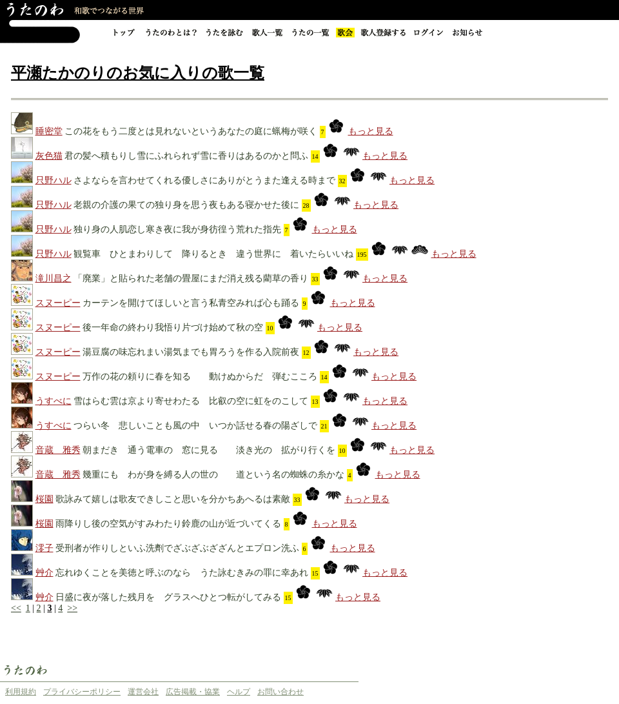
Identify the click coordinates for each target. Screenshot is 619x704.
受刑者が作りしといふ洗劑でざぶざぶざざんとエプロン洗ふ (177, 548)
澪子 (44, 548)
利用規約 (20, 691)
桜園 (44, 499)
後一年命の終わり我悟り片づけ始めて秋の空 (173, 327)
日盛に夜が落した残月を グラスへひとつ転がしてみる (168, 597)
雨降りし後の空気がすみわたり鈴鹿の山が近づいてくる (168, 523)
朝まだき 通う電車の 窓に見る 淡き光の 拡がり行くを (209, 450)
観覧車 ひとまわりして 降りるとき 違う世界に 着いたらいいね (215, 254)
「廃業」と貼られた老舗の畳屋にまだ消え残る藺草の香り (191, 278)
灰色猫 (49, 156)
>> (72, 608)
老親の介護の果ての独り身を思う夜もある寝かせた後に (186, 205)
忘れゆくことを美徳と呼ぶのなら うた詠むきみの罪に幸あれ (181, 573)
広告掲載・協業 (193, 691)
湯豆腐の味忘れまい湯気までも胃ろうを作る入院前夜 (191, 352)
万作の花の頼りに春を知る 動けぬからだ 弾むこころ (200, 376)
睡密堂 (49, 131)
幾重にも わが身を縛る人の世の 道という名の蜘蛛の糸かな (213, 474)
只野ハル (53, 180)
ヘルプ (238, 691)
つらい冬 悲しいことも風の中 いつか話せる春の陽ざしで (195, 425)
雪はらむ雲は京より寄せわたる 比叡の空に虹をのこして (191, 401)
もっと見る (370, 131)
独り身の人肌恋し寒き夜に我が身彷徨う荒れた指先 (177, 229)
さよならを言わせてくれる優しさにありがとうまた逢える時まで (204, 180)
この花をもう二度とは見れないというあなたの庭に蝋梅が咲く (190, 131)
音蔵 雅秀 (58, 450)
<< (16, 608)
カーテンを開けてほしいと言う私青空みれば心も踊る (191, 303)
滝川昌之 (53, 278)
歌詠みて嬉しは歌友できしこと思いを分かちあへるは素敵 (172, 499)
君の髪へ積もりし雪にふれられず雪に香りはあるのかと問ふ (186, 156)
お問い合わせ (280, 691)
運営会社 (143, 691)
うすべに (53, 401)
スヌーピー (58, 303)
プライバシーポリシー (82, 691)
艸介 (44, 573)
